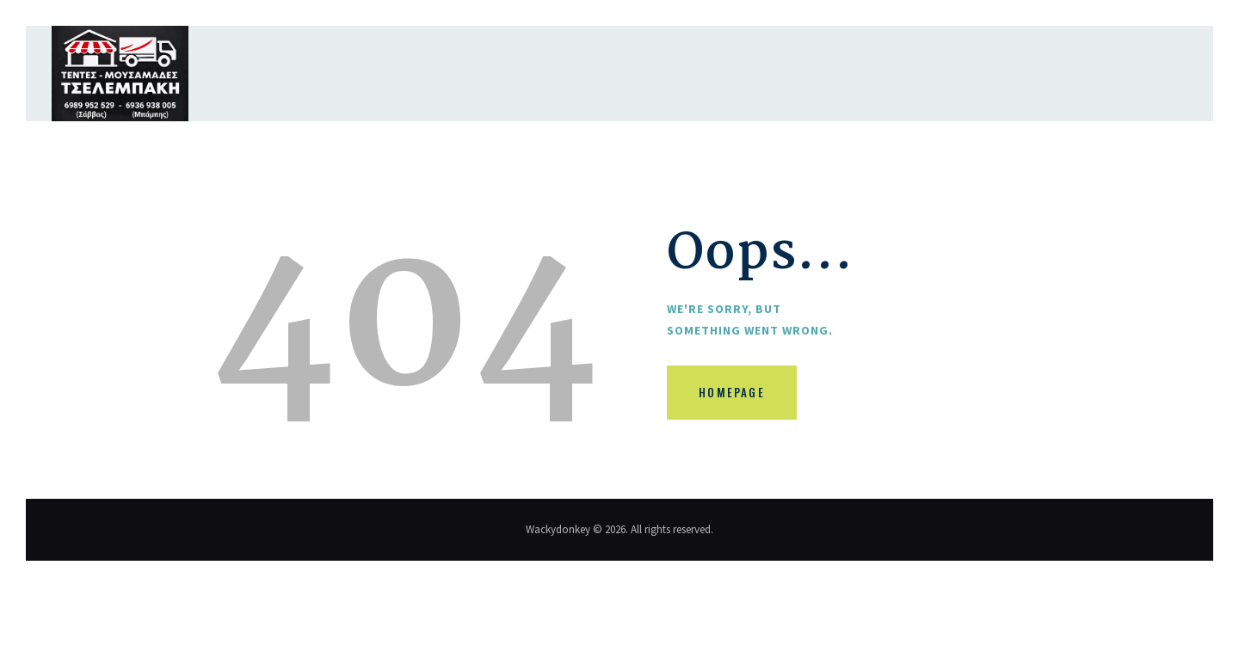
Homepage (737, 396)
